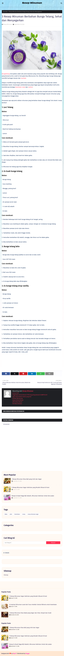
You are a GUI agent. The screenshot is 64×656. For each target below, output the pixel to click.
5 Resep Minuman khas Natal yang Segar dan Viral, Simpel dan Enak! (30, 613)
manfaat (23, 78)
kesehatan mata (20, 87)
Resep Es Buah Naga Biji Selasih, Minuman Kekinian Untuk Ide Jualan (33, 496)
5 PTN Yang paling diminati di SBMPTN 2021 (36, 394)
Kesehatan (17, 514)
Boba (6, 514)
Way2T (14, 653)
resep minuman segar (33, 514)
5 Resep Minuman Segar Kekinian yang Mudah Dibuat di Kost (30, 487)
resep (23, 514)
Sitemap (6, 575)
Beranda (5, 11)
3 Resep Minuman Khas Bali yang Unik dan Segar (27, 479)
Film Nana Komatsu (17, 403)
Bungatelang (6, 74)
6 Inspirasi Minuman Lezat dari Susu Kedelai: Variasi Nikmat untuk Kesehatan (33, 604)
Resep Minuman (7, 24)
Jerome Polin (15, 393)
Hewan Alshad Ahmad (17, 400)
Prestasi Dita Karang (17, 398)
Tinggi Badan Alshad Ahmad (19, 394)
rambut (30, 87)
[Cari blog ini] (25, 542)
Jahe (11, 514)
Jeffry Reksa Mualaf (17, 402)
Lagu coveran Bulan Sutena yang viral (21, 396)
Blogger (27, 653)
